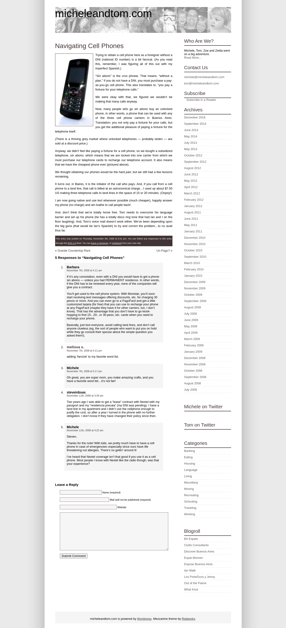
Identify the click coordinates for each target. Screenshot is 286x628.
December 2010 (195, 237)
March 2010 (192, 263)
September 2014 (195, 123)
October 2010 (193, 250)
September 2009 (195, 301)
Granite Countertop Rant (73, 250)
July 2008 (190, 389)
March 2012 (192, 193)
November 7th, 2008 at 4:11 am (84, 270)
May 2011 (190, 225)
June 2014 (191, 130)
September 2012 (195, 161)
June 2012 (191, 174)
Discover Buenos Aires (199, 551)
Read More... (193, 57)
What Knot (191, 589)
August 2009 (192, 307)
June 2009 (191, 320)
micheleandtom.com (103, 13)
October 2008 (193, 370)
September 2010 (195, 256)
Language (191, 470)
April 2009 (191, 332)
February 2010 (194, 269)
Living (188, 476)
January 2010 (193, 275)
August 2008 (192, 383)
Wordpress (144, 618)
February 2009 (194, 345)
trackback (117, 243)
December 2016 (195, 117)
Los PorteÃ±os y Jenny (199, 577)
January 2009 (193, 351)
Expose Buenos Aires (198, 564)
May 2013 (190, 149)
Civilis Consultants (196, 545)
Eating (188, 457)
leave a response (99, 243)
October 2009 (193, 294)
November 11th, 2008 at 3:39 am (85, 395)
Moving (189, 489)
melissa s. (75, 347)
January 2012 (193, 206)
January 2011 (193, 231)
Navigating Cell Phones (89, 45)
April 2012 (191, 187)
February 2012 (194, 199)
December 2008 (195, 358)
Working (189, 514)
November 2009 (195, 288)
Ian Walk (190, 570)
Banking (189, 451)
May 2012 (190, 180)
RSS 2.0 (72, 243)
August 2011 (192, 212)
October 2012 (193, 155)
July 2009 (190, 313)
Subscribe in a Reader (201, 100)
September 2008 (195, 377)
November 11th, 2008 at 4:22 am (85, 430)
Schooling (190, 501)
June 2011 (191, 218)
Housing (189, 463)
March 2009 (192, 339)
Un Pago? (163, 250)
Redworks (188, 618)
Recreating (191, 495)
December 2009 (195, 282)
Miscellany (191, 482)
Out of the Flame (195, 583)
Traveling (190, 508)
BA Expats (191, 539)
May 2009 (190, 326)
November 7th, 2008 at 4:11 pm (84, 350)
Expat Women (193, 558)
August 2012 (192, 168)
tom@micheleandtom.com (201, 83)
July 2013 (190, 142)
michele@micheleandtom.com (204, 77)
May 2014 (190, 136)
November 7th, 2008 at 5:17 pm (84, 371)
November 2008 (195, 364)
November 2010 (195, 244)
